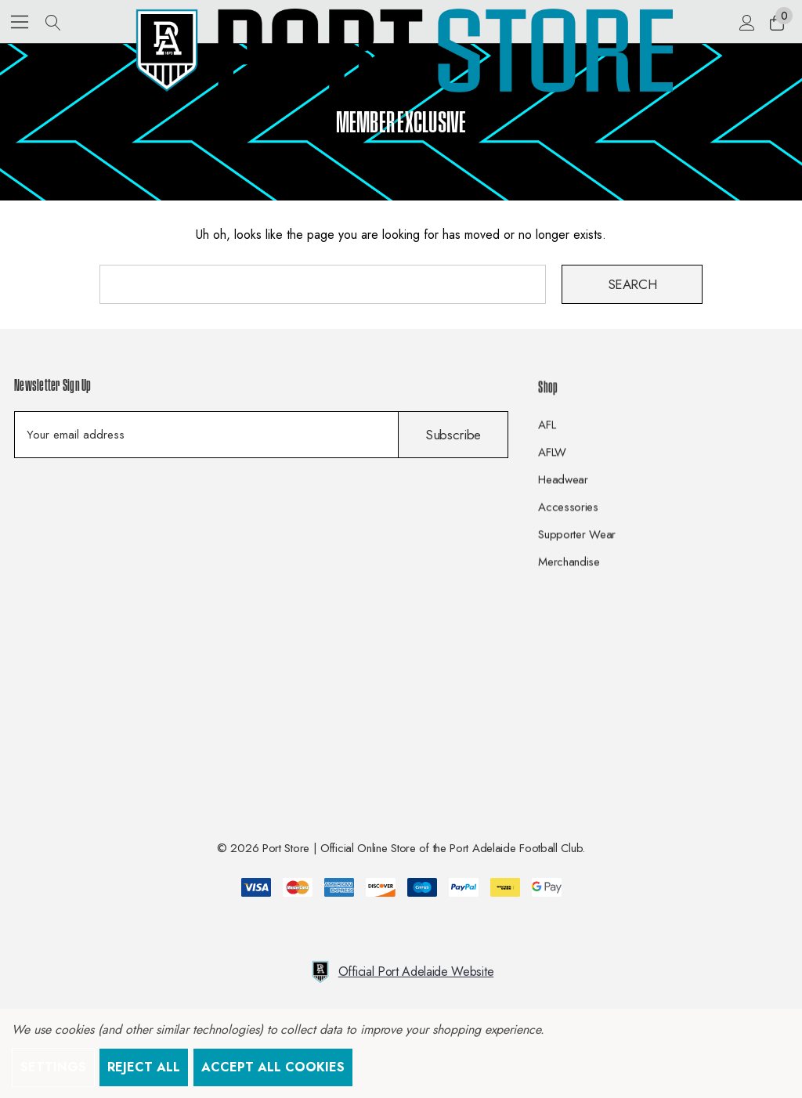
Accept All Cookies (273, 1067)
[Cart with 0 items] (776, 22)
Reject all (143, 1067)
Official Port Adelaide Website (401, 972)
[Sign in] (746, 22)
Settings (53, 1067)
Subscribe (453, 434)
